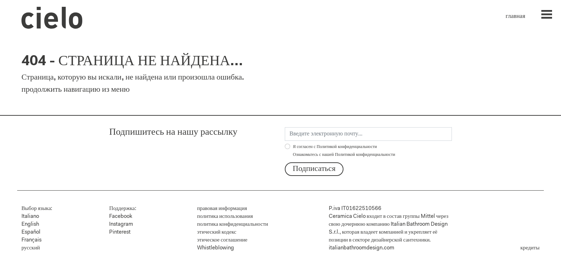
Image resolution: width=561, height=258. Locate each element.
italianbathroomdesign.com (361, 248)
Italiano (30, 216)
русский (30, 248)
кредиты (530, 248)
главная (515, 16)
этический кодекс (216, 232)
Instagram (121, 224)
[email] (368, 134)
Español (30, 232)
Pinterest (120, 232)
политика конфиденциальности (232, 224)
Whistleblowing (215, 248)
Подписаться (314, 169)
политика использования (225, 216)
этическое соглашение (222, 240)
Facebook (120, 216)
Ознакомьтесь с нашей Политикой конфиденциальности (344, 155)
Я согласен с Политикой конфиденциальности (344, 151)
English (30, 224)
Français (31, 240)
